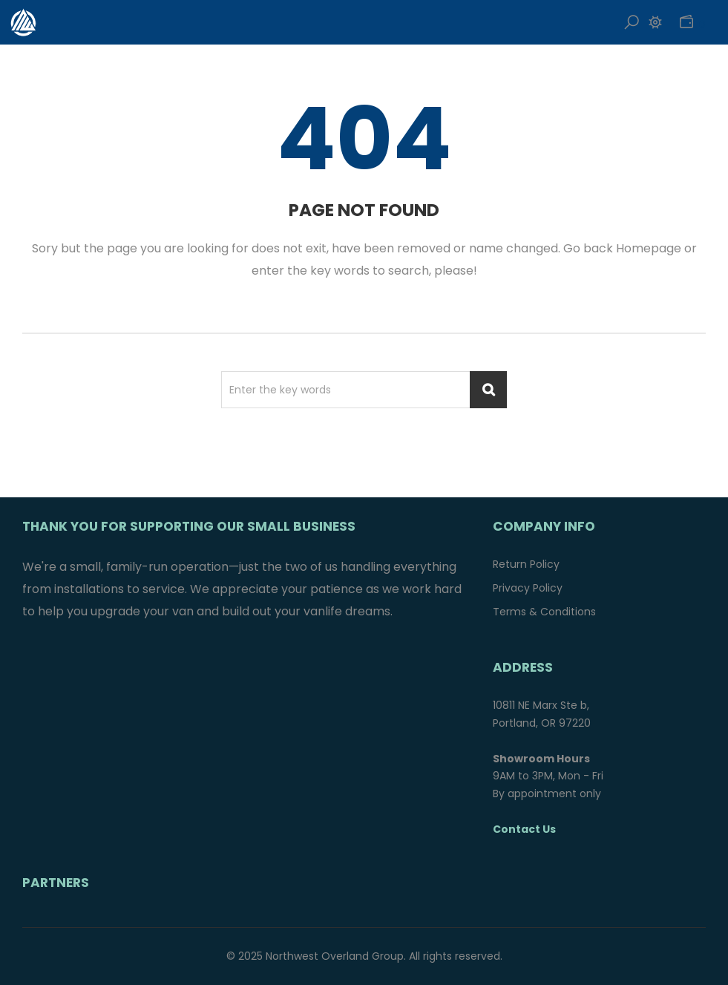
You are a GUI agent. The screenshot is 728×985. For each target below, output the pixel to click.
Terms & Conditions (544, 611)
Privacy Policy (528, 587)
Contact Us (524, 829)
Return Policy (526, 564)
